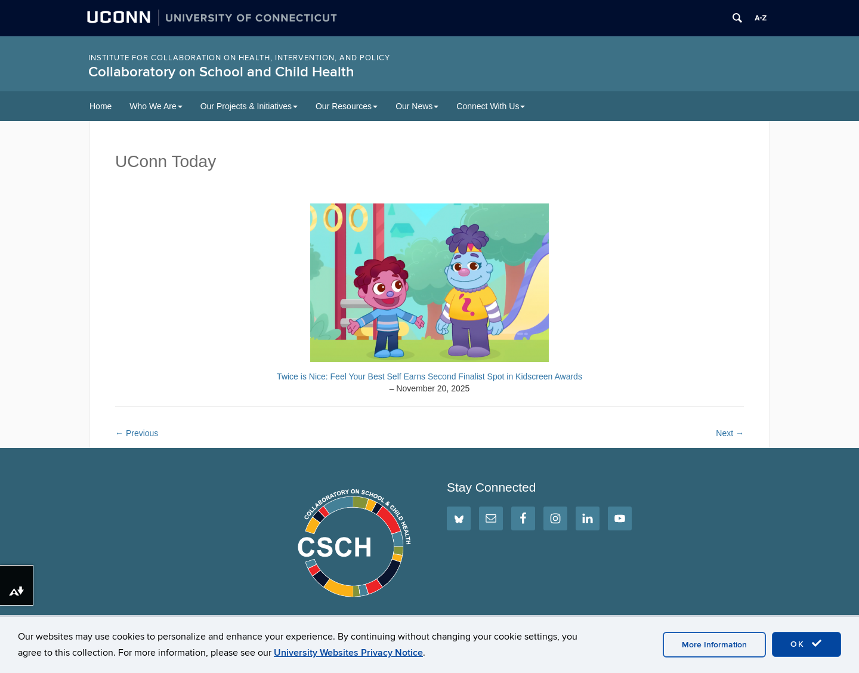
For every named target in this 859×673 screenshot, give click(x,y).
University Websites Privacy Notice (348, 653)
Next (730, 433)
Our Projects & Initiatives (249, 106)
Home (100, 106)
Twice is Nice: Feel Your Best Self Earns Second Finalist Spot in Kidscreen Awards (429, 376)
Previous (136, 433)
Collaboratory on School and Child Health (221, 72)
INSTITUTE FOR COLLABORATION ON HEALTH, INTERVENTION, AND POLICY (239, 58)
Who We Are (155, 106)
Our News (416, 106)
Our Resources (347, 106)
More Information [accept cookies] (714, 645)
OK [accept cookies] (806, 643)
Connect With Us (490, 106)
